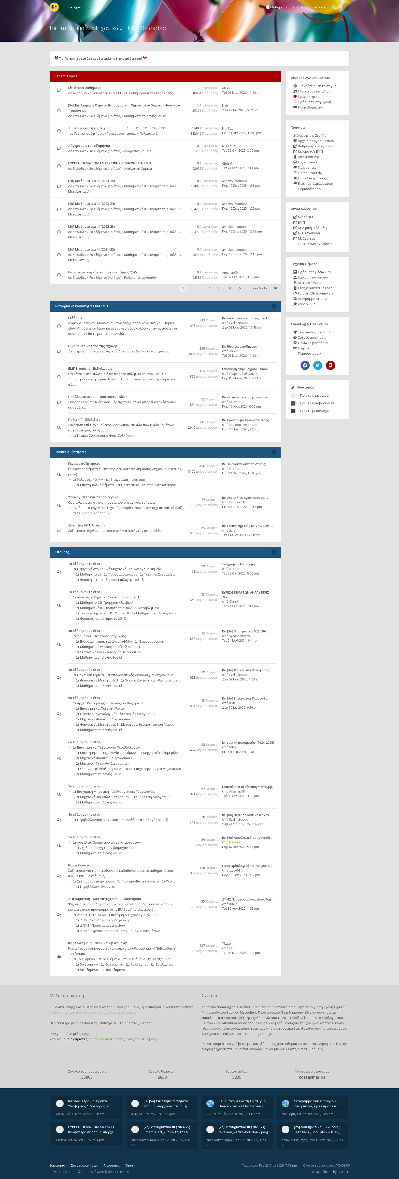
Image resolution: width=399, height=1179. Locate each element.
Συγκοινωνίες (306, 162)
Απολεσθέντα (306, 156)
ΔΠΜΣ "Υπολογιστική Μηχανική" (103, 920)
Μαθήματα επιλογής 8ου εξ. (144, 819)
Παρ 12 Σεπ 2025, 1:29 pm (241, 208)
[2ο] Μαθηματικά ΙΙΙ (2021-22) (91, 249)
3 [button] (201, 288)
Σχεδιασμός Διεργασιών (94, 881)
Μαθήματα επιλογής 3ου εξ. (99, 657)
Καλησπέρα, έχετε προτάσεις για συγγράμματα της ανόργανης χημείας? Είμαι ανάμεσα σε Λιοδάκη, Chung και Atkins (318, 1106)
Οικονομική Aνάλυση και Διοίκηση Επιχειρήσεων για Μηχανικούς (128, 768)
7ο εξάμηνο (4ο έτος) (105, 277)
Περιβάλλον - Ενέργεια (95, 886)
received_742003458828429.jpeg (243, 1132)
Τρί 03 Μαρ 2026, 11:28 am (241, 92)
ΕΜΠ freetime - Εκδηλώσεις (90, 368)
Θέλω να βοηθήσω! (310, 342)
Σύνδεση (299, 7)
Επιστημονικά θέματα (95, 485)
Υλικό (226, 943)
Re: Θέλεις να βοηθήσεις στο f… (245, 318)
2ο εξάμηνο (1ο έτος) (105, 168)
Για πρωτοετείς (307, 172)
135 (163, 128)
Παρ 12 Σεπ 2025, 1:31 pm (241, 185)
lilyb (225, 105)
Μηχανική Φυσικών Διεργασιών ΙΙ (104, 758)
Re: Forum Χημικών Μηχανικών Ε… (248, 526)
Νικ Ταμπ (229, 128)
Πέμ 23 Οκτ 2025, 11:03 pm (241, 133)
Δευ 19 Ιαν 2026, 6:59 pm (240, 110)
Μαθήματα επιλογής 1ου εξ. (120, 579)
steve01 (234, 870)
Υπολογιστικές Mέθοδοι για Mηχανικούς (140, 675)
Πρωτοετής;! (305, 96)
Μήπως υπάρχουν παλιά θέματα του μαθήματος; (168, 1106)
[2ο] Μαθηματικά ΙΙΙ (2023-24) (91, 203)
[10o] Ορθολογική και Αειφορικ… (247, 866)
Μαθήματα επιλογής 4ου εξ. (99, 685)
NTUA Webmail (307, 233)
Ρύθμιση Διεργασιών (140, 277)
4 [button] (209, 288)
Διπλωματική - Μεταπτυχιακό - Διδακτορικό (104, 898)
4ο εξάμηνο (159, 959)
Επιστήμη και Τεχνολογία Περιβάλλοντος (106, 747)
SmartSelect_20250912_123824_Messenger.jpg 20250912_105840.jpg (168, 1132)
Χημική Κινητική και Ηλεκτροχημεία (150, 680)
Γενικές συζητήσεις (89, 133)
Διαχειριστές (77, 1039)
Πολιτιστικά (148, 133)
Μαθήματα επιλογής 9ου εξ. (99, 853)
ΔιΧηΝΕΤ (81, 914)
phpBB (73, 1172)
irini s (233, 904)
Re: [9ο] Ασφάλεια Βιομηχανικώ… (247, 837)
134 (154, 128)
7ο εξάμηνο (137, 964)
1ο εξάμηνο (84, 959)
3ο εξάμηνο (134, 959)
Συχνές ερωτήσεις (309, 337)
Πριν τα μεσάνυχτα (314, 410)
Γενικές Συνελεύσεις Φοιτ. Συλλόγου (103, 435)
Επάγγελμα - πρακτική (125, 479)
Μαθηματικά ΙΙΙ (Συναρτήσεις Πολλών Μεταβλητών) (117, 608)
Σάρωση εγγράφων (310, 277)
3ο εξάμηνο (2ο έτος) (85, 630)
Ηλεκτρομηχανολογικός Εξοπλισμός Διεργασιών (115, 713)
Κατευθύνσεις (79, 865)
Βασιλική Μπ (238, 502)
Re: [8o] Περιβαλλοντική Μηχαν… (247, 815)
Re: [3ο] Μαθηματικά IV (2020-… (245, 631)
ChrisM (227, 163)
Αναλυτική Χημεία (138, 168)
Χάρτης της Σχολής (309, 135)
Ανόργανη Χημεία (137, 151)
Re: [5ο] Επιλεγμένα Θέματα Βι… (245, 698)
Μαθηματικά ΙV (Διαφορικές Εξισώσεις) (108, 646)
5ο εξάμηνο (87, 964)
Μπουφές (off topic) (159, 485)
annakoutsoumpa (235, 181)
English (301, 348)
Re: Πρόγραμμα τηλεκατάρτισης (245, 420)
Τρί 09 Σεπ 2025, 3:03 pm (240, 277)
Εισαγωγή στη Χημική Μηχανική (99, 569)
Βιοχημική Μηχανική (91, 791)
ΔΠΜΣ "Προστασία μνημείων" (101, 925)
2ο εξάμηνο (109, 959)
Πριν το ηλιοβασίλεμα (317, 403)
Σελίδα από (265, 288)
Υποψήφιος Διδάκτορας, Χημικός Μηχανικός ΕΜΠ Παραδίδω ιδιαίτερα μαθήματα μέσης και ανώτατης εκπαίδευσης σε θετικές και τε (93, 1106)
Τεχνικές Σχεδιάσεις (157, 574)
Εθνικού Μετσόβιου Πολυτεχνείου (253, 1012)
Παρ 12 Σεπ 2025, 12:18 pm (242, 254)
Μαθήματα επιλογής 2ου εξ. (155, 613)
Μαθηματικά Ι (88, 574)
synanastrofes (239, 636)
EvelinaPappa (239, 323)
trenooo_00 (237, 842)
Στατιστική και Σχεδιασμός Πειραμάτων (108, 652)
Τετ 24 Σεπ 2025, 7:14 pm (240, 168)
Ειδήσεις (75, 317)
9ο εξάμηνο (87, 969)
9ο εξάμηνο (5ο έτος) (85, 837)
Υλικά (168, 881)
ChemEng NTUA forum (86, 525)
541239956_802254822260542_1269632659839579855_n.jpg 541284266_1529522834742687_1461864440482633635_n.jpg (318, 1132)
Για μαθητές (304, 167)
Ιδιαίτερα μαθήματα (85, 87)
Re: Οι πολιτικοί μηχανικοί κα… (246, 397)
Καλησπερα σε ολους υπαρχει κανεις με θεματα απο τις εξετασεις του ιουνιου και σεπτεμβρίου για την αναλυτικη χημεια (93, 1132)
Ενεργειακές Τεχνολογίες (133, 791)
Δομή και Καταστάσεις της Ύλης (99, 636)
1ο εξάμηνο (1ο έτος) (105, 151)
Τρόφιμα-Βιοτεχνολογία (138, 881)
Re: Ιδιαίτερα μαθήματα (239, 346)
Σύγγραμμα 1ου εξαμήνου (89, 145)
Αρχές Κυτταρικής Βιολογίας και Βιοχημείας (108, 703)
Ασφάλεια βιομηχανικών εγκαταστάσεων (107, 842)
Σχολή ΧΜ (303, 217)
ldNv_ (233, 747)
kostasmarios (312, 1077)
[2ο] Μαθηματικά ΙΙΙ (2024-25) (91, 180)
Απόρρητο (111, 1165)
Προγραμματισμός (120, 574)
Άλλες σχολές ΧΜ (88, 479)
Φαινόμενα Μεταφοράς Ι (97, 680)
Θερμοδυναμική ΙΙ (150, 641)
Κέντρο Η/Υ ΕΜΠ (308, 151)
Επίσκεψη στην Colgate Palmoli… (246, 369)
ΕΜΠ (299, 222)
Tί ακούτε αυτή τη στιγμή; (89, 128)
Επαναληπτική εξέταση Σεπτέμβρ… (248, 787)
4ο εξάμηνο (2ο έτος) (85, 669)
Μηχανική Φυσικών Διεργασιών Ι (103, 719)
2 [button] (192, 288)
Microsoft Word (307, 282)
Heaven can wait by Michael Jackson (243, 1106)
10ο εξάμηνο (113, 969)
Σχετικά (209, 995)
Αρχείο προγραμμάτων (313, 140)
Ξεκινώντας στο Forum (313, 332)
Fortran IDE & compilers (313, 293)
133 (145, 128)
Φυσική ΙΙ (119, 613)
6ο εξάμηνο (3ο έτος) (85, 742)
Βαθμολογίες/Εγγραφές (313, 146)
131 (127, 128)
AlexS (226, 88)
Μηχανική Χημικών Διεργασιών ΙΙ (103, 797)
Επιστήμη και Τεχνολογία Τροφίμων (106, 752)
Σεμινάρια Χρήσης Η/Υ (92, 513)
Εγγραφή (319, 7)
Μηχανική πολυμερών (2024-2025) (248, 742)
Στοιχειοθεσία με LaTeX (314, 288)
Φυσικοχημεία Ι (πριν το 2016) (101, 618)
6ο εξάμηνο (112, 964)
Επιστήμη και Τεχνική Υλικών (100, 708)
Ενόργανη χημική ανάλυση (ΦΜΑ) (104, 641)
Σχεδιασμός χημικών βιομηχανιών (104, 847)
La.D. (232, 948)
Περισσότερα (309, 189)
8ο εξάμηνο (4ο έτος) (85, 814)
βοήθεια (315, 1049)
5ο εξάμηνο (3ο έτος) (105, 116)
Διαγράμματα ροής (310, 298)
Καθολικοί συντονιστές (106, 1039)
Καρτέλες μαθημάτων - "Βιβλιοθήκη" (98, 943)
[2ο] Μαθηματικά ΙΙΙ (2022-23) (91, 226)
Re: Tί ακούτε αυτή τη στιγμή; (244, 464)
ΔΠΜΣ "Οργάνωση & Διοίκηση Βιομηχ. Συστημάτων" (118, 930)
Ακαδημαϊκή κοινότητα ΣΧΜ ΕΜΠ (98, 93)
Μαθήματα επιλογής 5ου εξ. (145, 116)
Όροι (129, 1165)
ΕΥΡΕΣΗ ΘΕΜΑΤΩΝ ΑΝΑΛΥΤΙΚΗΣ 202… (99, 1127)
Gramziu (343, 1172)
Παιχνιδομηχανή (308, 107)
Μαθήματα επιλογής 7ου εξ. (99, 802)
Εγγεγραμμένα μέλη (141, 1039)
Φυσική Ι (84, 579)
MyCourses (304, 238)
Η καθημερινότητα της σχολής (149, 93)
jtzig (232, 530)
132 (136, 128)
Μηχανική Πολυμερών (158, 752)
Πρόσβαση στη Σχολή (312, 102)
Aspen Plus (304, 304)
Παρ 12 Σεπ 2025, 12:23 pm (242, 231)
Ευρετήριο (57, 1165)
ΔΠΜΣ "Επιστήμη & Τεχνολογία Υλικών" (126, 914)
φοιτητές (238, 1017)
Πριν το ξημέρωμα (314, 395)
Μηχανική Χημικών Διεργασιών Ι (103, 763)
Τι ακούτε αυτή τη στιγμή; (315, 86)
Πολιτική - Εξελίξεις (84, 419)
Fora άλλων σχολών (314, 243)
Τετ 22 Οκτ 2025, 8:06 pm (240, 150)
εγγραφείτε (326, 1043)
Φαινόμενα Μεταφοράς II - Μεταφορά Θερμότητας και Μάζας (125, 724)
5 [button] (218, 288)
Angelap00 (230, 272)
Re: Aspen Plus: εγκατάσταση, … (245, 497)
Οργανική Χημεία (88, 675)
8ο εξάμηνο (162, 964)
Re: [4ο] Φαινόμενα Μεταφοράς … (247, 670)
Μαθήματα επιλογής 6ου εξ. (99, 774)
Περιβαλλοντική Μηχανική (95, 819)
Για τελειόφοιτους (309, 178)
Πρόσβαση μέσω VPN (312, 272)
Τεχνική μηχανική (91, 613)
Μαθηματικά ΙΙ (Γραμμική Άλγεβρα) (104, 602)
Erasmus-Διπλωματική (313, 183)
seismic (234, 402)
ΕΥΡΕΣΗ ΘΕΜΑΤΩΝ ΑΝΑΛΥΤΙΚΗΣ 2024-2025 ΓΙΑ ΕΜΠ (109, 163)
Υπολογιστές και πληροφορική (93, 497)
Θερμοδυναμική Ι (123, 597)
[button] (240, 288)
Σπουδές (79, 116)
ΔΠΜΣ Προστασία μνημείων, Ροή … (248, 899)
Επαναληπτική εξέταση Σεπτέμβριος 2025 (102, 272)
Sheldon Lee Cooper (244, 425)
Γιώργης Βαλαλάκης (243, 373)
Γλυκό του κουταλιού (312, 91)
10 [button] (230, 288)
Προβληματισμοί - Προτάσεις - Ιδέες (97, 396)
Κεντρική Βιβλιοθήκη (312, 227)
